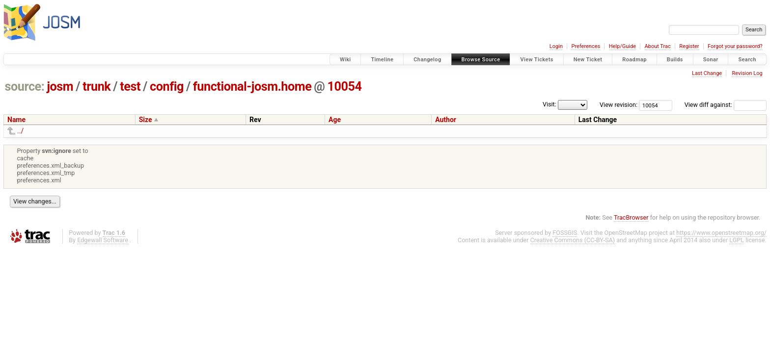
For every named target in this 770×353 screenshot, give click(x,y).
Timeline (382, 59)
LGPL (736, 240)
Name (16, 120)
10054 (344, 86)
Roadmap (634, 59)
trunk (96, 86)
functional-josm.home (252, 86)
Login (556, 46)
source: (25, 86)
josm (60, 86)
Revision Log (747, 73)
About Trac (658, 46)
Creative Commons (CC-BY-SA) (572, 240)
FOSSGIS (564, 232)
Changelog (427, 59)
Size (145, 120)
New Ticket (588, 59)
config (167, 86)
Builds (675, 59)
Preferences (585, 46)
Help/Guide (622, 46)
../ (20, 131)
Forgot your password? (735, 46)
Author (445, 120)
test (130, 86)
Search (747, 59)
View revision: (618, 104)
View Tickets (536, 59)
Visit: (549, 104)
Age (335, 120)
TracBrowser (631, 217)
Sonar (710, 59)
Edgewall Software (102, 240)
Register (689, 46)
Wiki (345, 59)
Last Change (707, 73)
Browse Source (481, 59)
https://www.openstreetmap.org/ (721, 232)
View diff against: (726, 104)
